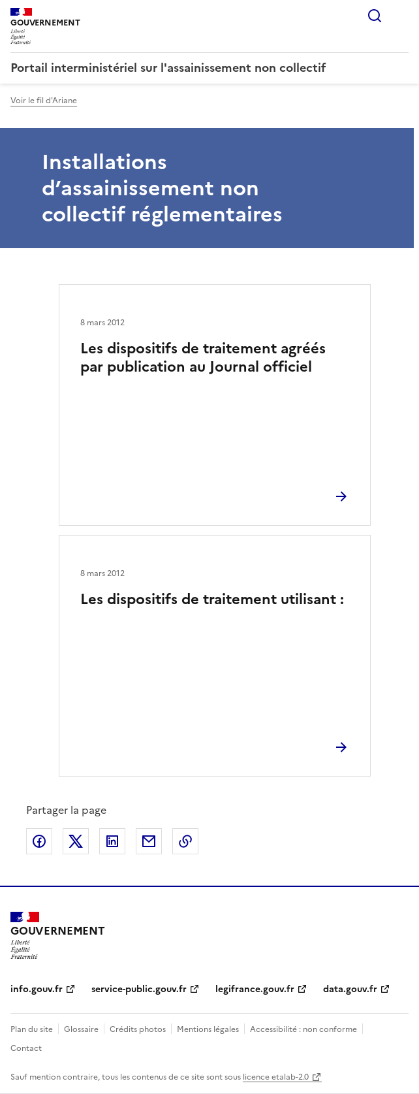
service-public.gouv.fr (139, 989)
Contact (26, 1048)
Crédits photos (138, 1029)
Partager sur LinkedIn (112, 841)
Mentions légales (208, 1029)
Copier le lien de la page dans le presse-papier (185, 841)
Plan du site (31, 1029)
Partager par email (149, 841)
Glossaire (81, 1029)
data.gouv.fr (350, 989)
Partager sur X (76, 841)
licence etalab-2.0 (276, 1077)
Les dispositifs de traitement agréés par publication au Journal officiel (203, 358)
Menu (401, 16)
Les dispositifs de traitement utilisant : (212, 599)
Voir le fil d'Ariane (43, 100)
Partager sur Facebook (39, 841)
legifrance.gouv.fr (254, 989)
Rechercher (375, 16)
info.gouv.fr (36, 989)
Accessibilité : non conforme (303, 1029)
